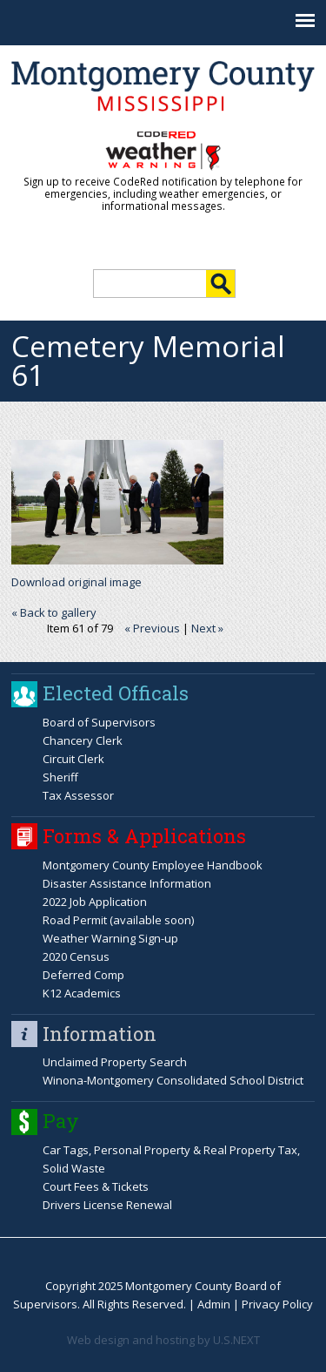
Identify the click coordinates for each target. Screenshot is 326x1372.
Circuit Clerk (73, 759)
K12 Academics (82, 993)
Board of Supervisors (99, 722)
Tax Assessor (78, 795)
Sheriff (60, 777)
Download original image (76, 582)
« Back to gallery (53, 612)
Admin (213, 1304)
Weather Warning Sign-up (110, 938)
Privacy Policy (277, 1304)
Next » (207, 628)
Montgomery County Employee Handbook (153, 865)
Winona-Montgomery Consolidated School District (173, 1080)
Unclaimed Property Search (115, 1062)
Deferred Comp (83, 975)
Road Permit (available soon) (118, 920)
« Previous (152, 628)
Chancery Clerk (83, 740)
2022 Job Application (95, 901)
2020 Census (76, 956)
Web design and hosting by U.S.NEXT (163, 1340)
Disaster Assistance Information (127, 883)
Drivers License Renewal (107, 1205)
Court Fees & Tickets (96, 1186)
